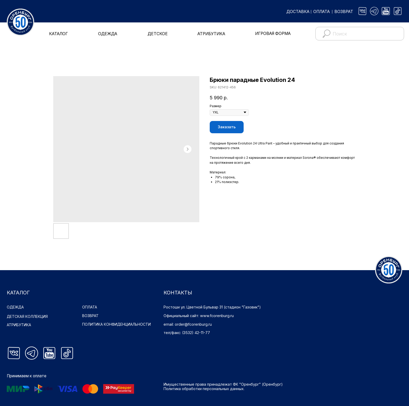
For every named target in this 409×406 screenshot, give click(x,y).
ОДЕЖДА (107, 33)
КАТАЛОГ (58, 33)
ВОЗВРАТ (343, 11)
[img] (362, 11)
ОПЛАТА (321, 11)
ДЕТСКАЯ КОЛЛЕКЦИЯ (27, 316)
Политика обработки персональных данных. (204, 388)
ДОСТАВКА (297, 11)
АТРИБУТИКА (211, 33)
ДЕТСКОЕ (158, 33)
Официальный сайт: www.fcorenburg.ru (199, 315)
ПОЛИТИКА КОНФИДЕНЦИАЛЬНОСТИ (116, 324)
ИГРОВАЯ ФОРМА (273, 33)
